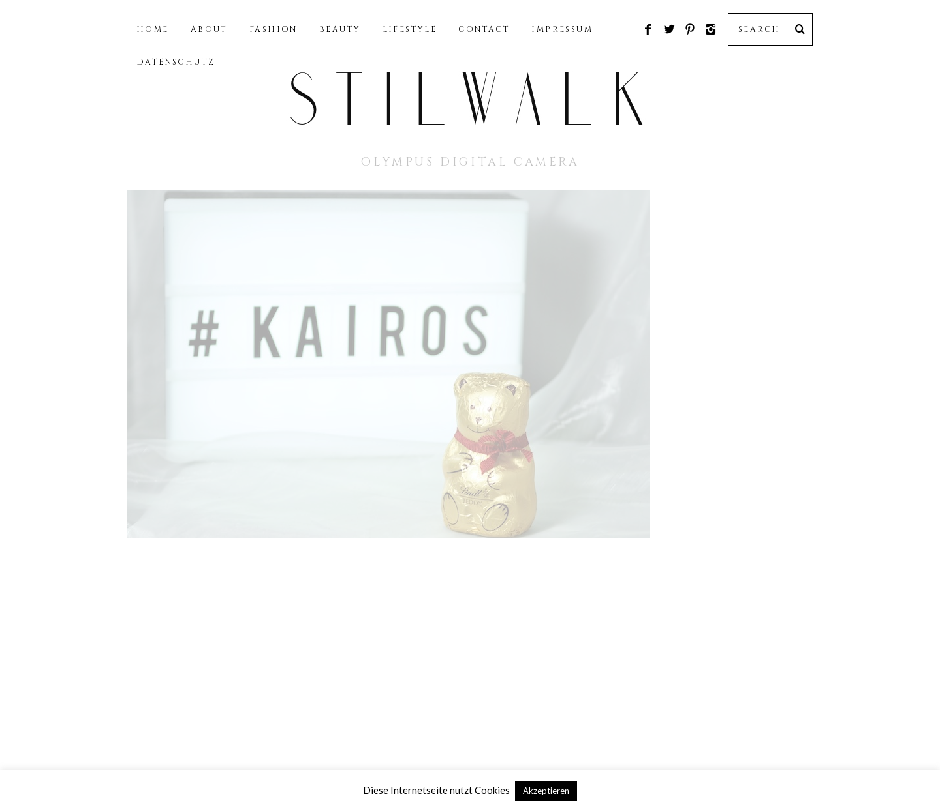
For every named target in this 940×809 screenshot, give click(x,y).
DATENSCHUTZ (175, 62)
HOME (152, 29)
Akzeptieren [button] (546, 791)
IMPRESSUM (562, 29)
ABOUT (209, 29)
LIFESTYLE (410, 29)
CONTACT (484, 29)
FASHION (273, 29)
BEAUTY (339, 29)
